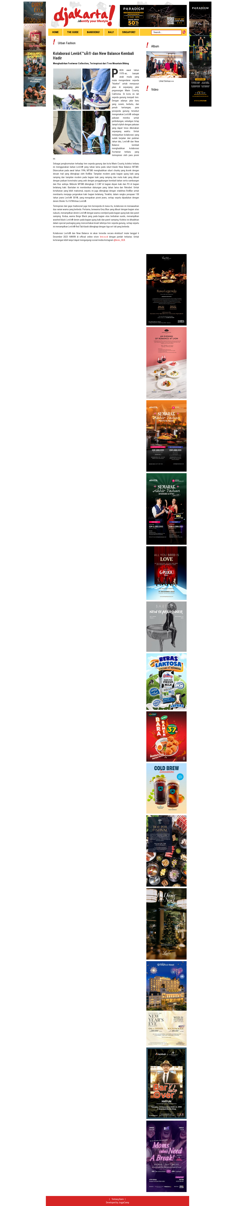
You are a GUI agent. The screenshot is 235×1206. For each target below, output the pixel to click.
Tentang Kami (118, 1199)
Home (55, 32)
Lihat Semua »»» (166, 81)
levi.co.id (104, 236)
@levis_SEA (119, 240)
